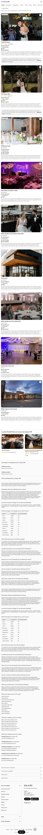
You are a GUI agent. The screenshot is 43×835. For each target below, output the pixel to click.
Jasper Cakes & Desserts (6, 701)
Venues (2, 5)
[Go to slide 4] (22, 39)
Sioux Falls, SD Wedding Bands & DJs (8, 743)
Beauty (30, 5)
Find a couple (28, 793)
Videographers (16, 5)
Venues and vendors (5, 788)
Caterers (21, 5)
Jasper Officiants (4, 698)
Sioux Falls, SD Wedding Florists (7, 760)
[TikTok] (30, 803)
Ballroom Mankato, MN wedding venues (9, 726)
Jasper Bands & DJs (5, 706)
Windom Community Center (6, 468)
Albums (3, 804)
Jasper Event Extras (5, 696)
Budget (2, 802)
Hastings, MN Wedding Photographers (8, 750)
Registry (3, 796)
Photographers (8, 5)
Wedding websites (5, 794)
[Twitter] (27, 803)
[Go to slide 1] (19, 39)
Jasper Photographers (5, 713)
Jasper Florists (4, 709)
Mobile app (3, 810)
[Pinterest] (26, 803)
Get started (27, 798)
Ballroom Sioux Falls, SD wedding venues (9, 719)
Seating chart (4, 807)
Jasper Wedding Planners (6, 708)
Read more (39, 60)
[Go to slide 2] (20, 39)
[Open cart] (41, 1)
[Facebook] (24, 803)
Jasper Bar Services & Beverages (7, 699)
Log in (26, 791)
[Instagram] (29, 803)
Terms (12, 829)
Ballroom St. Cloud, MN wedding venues (9, 723)
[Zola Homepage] (6, 1)
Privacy (7, 829)
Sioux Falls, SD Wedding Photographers (9, 748)
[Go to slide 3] (21, 39)
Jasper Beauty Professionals (6, 704)
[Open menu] (2, 1)
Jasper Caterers (4, 703)
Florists (26, 5)
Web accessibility (29, 829)
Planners (34, 5)
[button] (40, 15)
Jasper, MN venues (4, 8)
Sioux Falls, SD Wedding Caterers (7, 738)
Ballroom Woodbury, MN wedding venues (9, 721)
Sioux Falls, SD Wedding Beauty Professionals (10, 755)
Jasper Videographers (5, 711)
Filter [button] (21, 832)
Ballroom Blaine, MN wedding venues (8, 724)
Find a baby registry (29, 794)
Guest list (3, 791)
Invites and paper (5, 799)
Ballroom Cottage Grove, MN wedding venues (10, 728)
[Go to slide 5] (23, 39)
